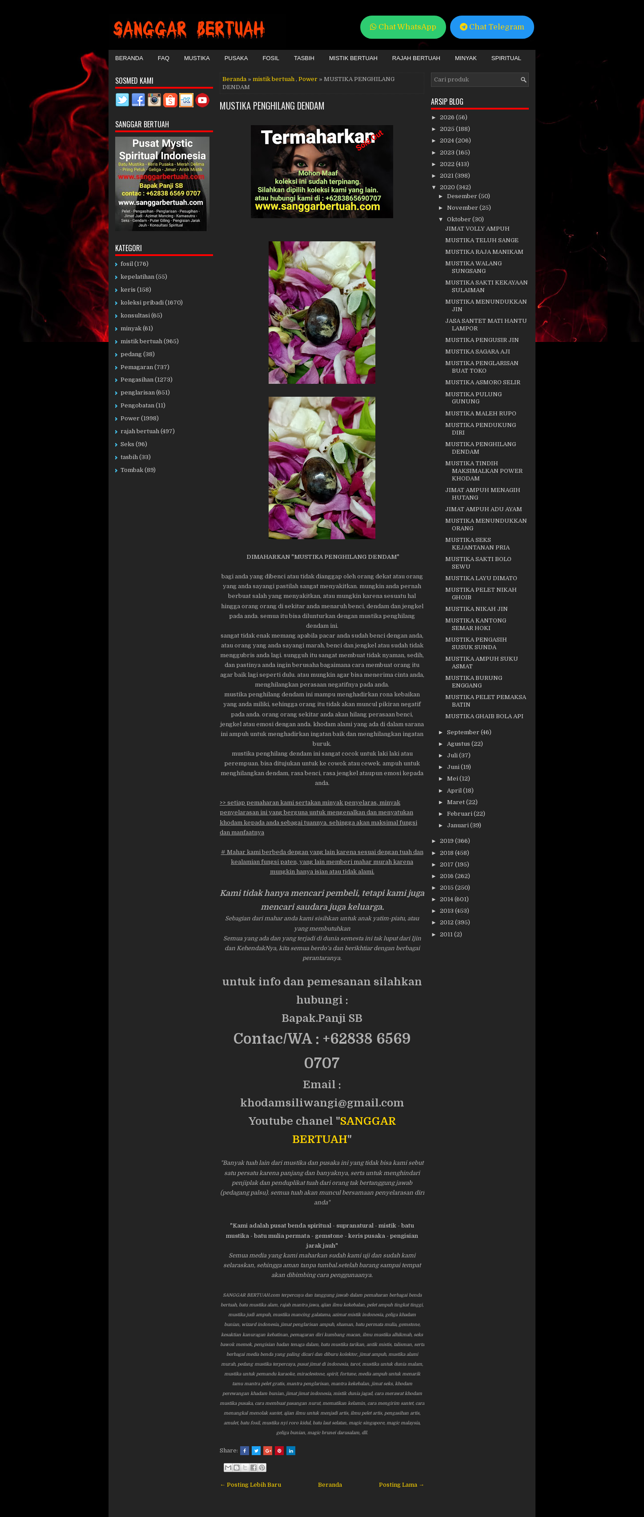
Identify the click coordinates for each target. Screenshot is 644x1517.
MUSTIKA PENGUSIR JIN (482, 340)
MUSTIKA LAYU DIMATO (481, 578)
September (464, 732)
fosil (127, 263)
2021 (447, 175)
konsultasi (135, 315)
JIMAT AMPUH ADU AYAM (483, 509)
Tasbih (304, 58)
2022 (448, 164)
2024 (447, 140)
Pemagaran (137, 367)
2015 (447, 887)
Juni (454, 767)
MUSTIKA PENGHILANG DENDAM (272, 105)
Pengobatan (137, 405)
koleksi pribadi (142, 302)
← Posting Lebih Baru (250, 1484)
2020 (448, 187)
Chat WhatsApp (403, 27)
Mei (453, 778)
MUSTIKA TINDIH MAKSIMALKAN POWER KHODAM (484, 471)
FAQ (163, 58)
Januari (458, 825)
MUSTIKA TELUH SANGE (482, 240)
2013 (447, 910)
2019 (447, 841)
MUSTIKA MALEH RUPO (480, 413)
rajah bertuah (140, 431)
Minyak (466, 58)
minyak (131, 328)
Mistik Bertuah (353, 58)
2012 (447, 922)
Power (308, 79)
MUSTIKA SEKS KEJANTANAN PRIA (477, 544)
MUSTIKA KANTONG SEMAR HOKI (475, 624)
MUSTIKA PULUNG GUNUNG (473, 398)
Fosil (270, 58)
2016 (447, 876)
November (463, 207)
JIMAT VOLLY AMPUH (477, 228)
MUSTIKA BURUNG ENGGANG (473, 682)
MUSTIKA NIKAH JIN (476, 609)
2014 (447, 899)
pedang (131, 354)
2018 (447, 853)
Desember (463, 196)
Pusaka (236, 58)
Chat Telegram (492, 27)
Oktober (459, 219)
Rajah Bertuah (416, 58)
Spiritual (506, 58)
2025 (448, 129)
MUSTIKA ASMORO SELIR (482, 382)
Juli (453, 755)
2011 (447, 934)
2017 (447, 864)
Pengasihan (137, 379)
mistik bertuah (273, 79)
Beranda (129, 58)
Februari (460, 813)
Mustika (197, 58)
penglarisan (138, 392)
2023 (448, 152)
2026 (448, 117)
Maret (456, 802)
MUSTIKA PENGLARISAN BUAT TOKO (482, 367)
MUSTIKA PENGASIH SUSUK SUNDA (476, 643)
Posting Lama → (401, 1484)
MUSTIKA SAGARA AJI (477, 351)
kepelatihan (137, 276)
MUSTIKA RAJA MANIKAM (484, 251)
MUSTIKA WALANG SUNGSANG (473, 267)
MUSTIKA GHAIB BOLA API (484, 716)
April (455, 790)
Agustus (459, 743)
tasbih (129, 457)
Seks (127, 444)
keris (128, 289)
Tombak (132, 470)
